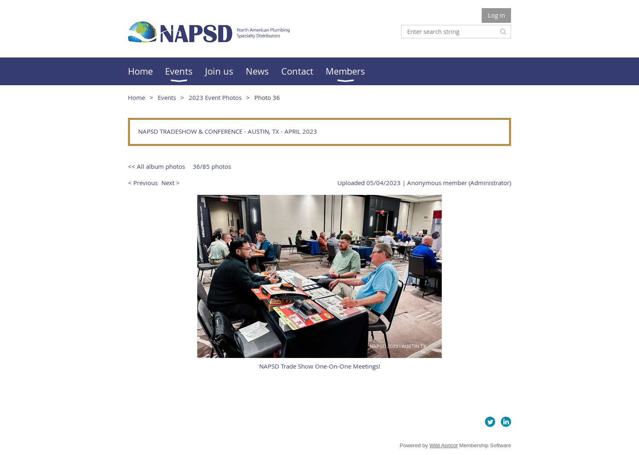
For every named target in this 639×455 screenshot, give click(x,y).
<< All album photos (156, 166)
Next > (170, 183)
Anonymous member (437, 183)
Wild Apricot (444, 445)
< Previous (143, 183)
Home (136, 97)
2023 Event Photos (215, 97)
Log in (496, 15)
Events (167, 97)
